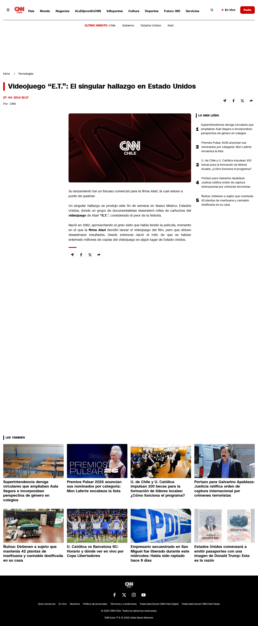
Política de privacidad (95, 604)
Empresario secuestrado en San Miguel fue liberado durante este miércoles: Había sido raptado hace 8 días (160, 553)
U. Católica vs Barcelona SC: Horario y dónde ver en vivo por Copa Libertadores (95, 551)
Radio (247, 10)
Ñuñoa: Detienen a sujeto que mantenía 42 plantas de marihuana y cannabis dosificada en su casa (227, 200)
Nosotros (75, 604)
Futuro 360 (172, 11)
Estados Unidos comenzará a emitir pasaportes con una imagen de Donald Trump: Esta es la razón (222, 553)
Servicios (192, 11)
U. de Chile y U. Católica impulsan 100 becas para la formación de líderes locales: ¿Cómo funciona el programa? (226, 164)
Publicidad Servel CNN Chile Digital (159, 604)
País (31, 11)
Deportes (151, 11)
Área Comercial (46, 604)
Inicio (6, 74)
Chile (112, 25)
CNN (13, 104)
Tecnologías (25, 74)
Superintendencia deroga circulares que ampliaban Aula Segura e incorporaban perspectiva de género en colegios (227, 129)
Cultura (133, 11)
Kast (171, 25)
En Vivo (228, 10)
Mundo (45, 11)
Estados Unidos (151, 25)
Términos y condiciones (123, 604)
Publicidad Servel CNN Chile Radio (201, 604)
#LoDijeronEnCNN (88, 11)
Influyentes (115, 11)
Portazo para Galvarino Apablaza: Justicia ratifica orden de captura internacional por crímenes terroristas (225, 182)
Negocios (62, 11)
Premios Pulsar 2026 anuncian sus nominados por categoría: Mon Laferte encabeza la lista (226, 147)
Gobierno (128, 25)
